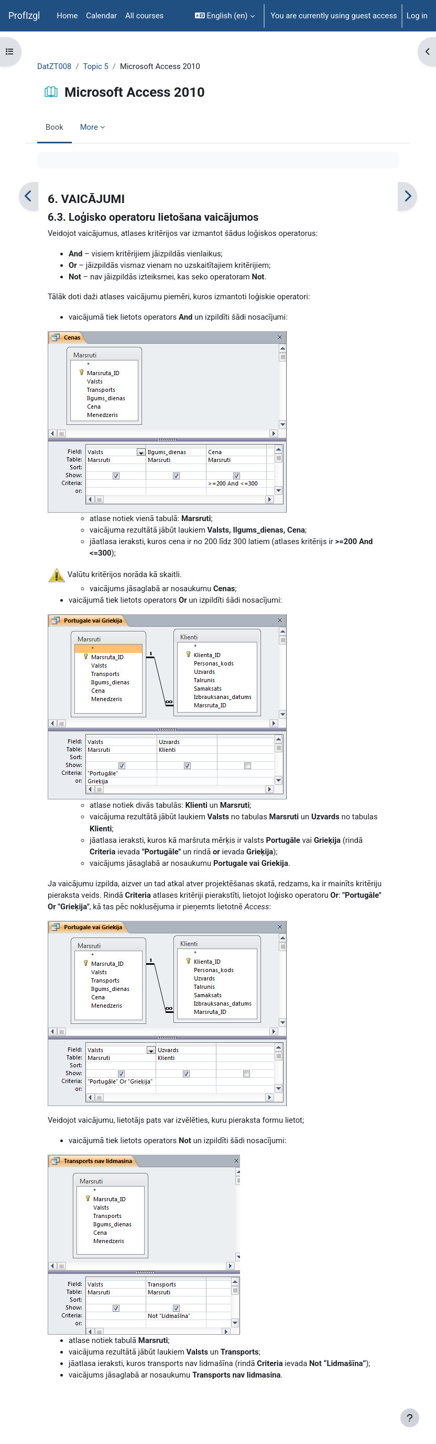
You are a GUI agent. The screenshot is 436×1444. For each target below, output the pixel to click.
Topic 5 (95, 66)
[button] (224, 15)
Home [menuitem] (67, 15)
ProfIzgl (24, 15)
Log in (417, 15)
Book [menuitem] (54, 127)
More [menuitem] (89, 127)
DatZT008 (54, 66)
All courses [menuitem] (144, 15)
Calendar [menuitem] (101, 15)
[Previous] (28, 196)
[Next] (407, 196)
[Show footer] (409, 1417)
